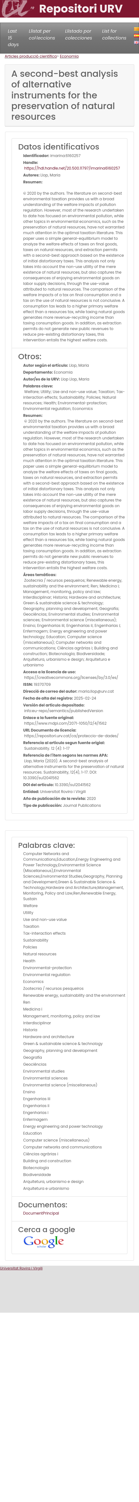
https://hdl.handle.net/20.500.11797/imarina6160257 (71, 168)
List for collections (114, 34)
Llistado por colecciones (78, 34)
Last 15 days (13, 38)
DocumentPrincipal (41, 1213)
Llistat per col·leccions (42, 34)
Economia (69, 56)
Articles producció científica (31, 56)
